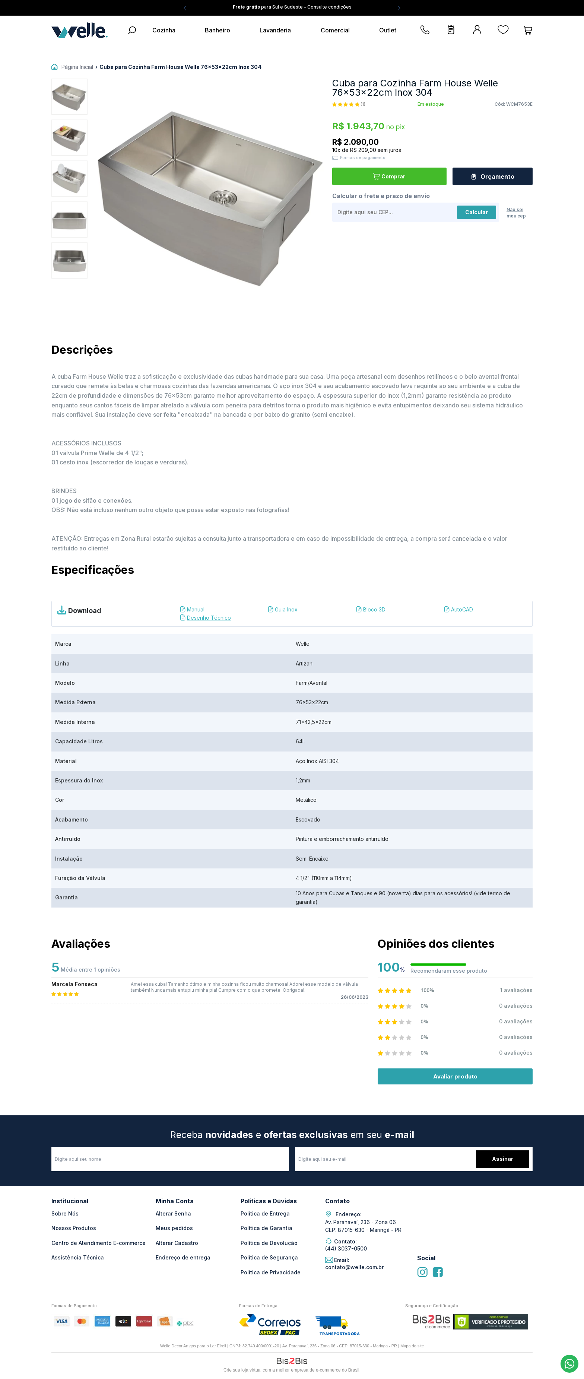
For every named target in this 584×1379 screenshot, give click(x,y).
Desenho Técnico (209, 617)
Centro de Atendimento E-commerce (98, 1243)
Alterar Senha (173, 1214)
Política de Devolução (269, 1243)
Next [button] (398, 7)
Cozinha (163, 30)
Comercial (335, 30)
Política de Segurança (269, 1258)
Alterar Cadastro (177, 1243)
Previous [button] (185, 7)
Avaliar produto (455, 1076)
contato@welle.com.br (354, 1267)
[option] (69, 97)
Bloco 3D (374, 609)
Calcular (476, 212)
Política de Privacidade (271, 1272)
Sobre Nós (65, 1214)
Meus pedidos (174, 1228)
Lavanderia (275, 30)
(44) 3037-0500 (569, 1364)
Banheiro (217, 30)
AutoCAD (462, 609)
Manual (195, 609)
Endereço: (349, 1214)
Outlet (387, 30)
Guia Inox (286, 609)
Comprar (393, 176)
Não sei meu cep (516, 213)
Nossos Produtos (73, 1228)
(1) (363, 104)
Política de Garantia (266, 1228)
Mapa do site (412, 1346)
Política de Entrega (265, 1214)
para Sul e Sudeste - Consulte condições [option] (292, 7)
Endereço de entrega (183, 1258)
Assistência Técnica (77, 1258)
